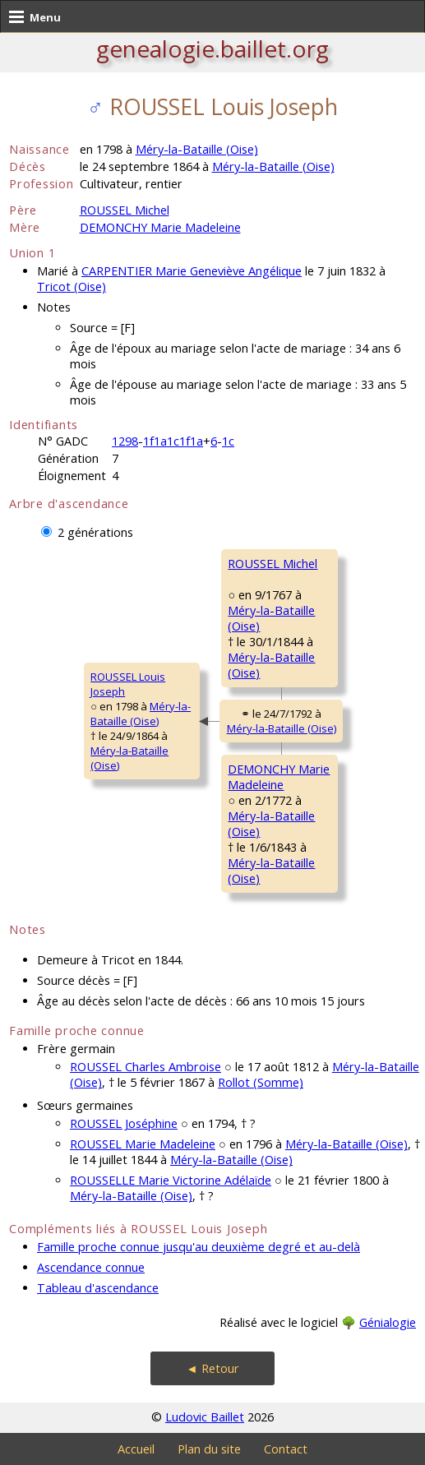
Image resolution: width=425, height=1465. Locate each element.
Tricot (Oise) (71, 286)
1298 (125, 441)
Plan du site (209, 1449)
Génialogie (387, 1322)
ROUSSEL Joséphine (124, 1123)
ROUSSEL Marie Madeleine (142, 1144)
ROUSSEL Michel (124, 210)
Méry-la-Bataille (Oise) (197, 149)
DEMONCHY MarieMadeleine (279, 777)
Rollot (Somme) (260, 1082)
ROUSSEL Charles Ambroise (145, 1066)
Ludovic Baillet (204, 1417)
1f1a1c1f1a (173, 441)
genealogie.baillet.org (212, 48)
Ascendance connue (91, 1267)
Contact (285, 1449)
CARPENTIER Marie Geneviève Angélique (191, 271)
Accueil (136, 1449)
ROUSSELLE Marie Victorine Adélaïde (170, 1180)
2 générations (95, 532)
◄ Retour (212, 1368)
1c (228, 441)
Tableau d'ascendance (98, 1288)
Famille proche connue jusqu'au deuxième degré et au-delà (198, 1247)
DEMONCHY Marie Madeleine (160, 227)
